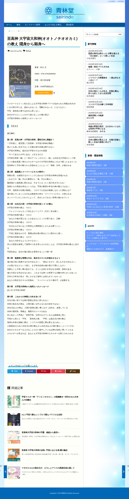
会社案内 (112, 1)
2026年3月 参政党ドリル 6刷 (95, 188)
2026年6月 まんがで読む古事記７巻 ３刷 (100, 172)
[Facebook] (29, 371)
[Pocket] (58, 371)
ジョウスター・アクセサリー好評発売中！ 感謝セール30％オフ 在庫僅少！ (103, 246)
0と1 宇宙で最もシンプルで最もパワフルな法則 (42, 415)
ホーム (13, 31)
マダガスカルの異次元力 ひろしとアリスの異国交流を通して (48, 468)
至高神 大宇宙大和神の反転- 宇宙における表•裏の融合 (45, 450)
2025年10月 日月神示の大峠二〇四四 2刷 (99, 213)
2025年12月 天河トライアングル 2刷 (97, 197)
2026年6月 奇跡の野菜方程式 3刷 (97, 164)
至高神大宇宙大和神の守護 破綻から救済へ (40, 432)
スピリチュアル (25, 31)
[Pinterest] (44, 371)
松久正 (28, 51)
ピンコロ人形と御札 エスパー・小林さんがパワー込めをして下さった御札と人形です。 (104, 235)
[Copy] (73, 371)
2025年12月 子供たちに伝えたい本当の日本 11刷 (103, 205)
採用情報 (121, 1)
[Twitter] (14, 371)
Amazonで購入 (43, 93)
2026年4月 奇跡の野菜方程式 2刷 (97, 180)
